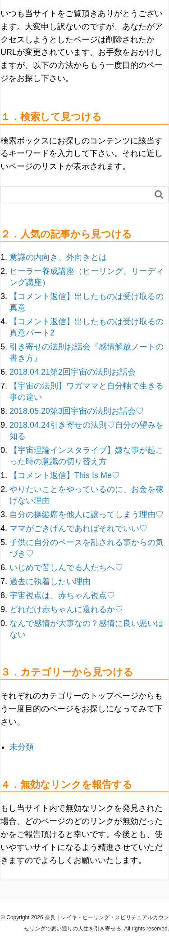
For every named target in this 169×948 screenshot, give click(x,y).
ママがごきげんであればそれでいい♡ (78, 528)
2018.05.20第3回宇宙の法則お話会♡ (76, 411)
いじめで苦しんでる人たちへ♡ (66, 567)
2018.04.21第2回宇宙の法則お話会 (72, 371)
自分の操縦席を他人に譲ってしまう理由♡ (86, 514)
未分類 (21, 746)
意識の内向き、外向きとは (58, 257)
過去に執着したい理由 (50, 581)
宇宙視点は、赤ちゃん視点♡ (62, 595)
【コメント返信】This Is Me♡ (64, 475)
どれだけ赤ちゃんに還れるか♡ (66, 609)
